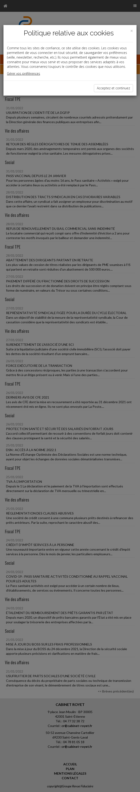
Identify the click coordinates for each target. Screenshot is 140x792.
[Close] (131, 30)
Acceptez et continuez (113, 88)
